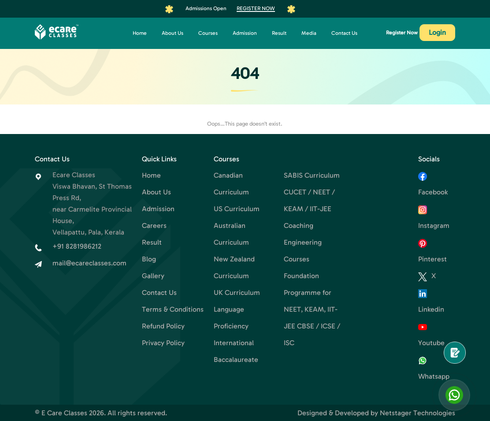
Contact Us (344, 33)
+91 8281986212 (76, 246)
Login (437, 32)
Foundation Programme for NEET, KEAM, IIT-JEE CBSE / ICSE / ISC (312, 309)
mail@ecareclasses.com (89, 263)
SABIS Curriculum (312, 175)
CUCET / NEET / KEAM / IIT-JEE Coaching (309, 209)
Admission (245, 33)
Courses (208, 33)
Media (308, 33)
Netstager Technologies (417, 413)
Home (140, 33)
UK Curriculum (237, 292)
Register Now (256, 8)
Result (279, 33)
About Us (172, 33)
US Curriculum (237, 209)
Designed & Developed (333, 413)
